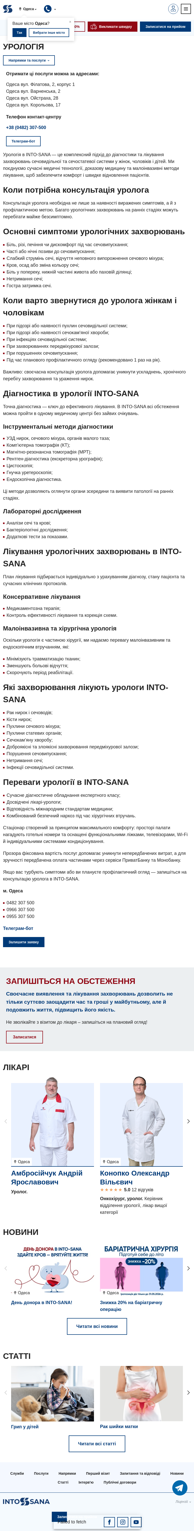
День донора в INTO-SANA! (41, 1302)
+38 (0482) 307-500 (26, 127)
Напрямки (67, 1473)
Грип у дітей (25, 1426)
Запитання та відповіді (140, 1473)
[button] (30, 9)
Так (19, 32)
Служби (17, 1473)
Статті (63, 1482)
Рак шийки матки (119, 1426)
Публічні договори (120, 1482)
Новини (177, 1473)
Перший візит (98, 1473)
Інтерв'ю (86, 1482)
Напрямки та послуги (29, 60)
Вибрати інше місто (49, 32)
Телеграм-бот (18, 928)
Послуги (41, 1473)
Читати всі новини (97, 1326)
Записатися (24, 1037)
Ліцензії (182, 1502)
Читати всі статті (97, 1443)
